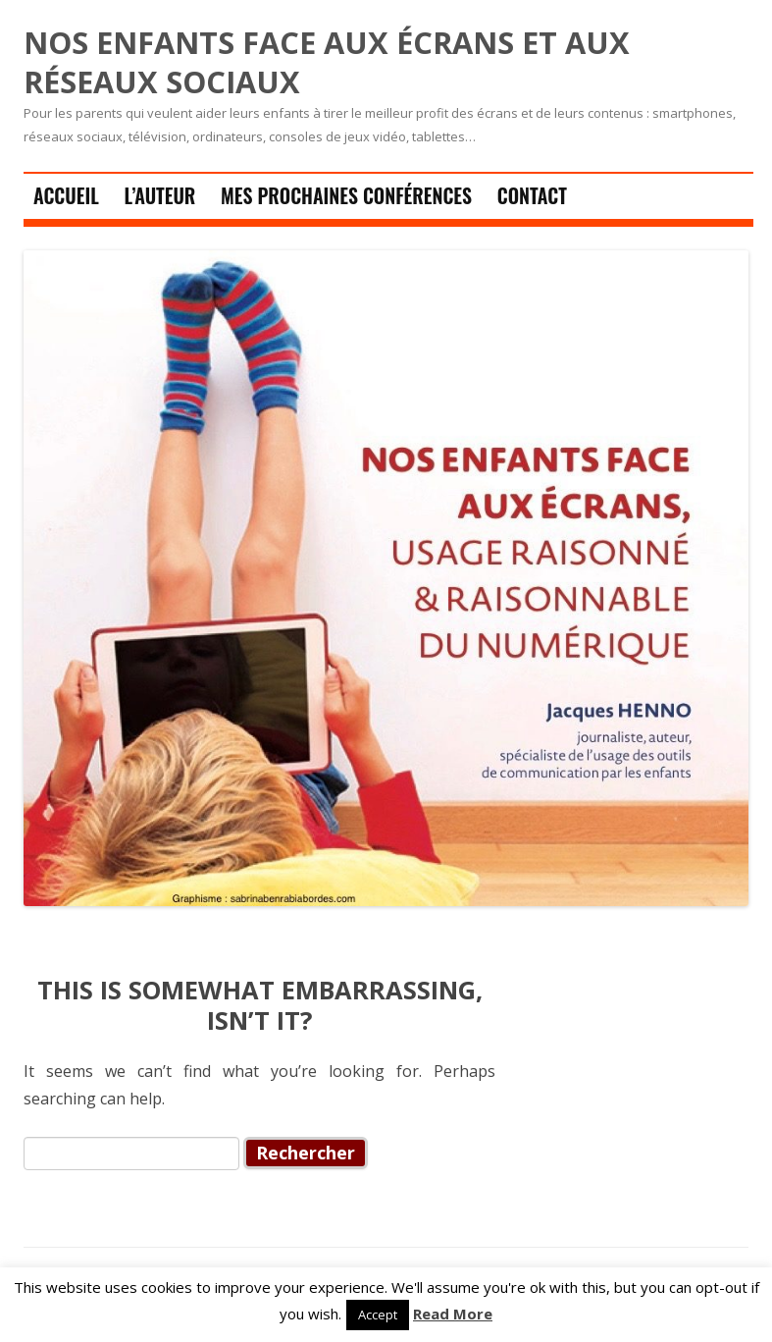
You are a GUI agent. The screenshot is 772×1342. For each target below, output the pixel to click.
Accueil (66, 195)
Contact (532, 195)
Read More (452, 1313)
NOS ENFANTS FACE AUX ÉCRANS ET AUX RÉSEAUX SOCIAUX (327, 62)
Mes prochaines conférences (346, 195)
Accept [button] (377, 1314)
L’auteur (159, 195)
